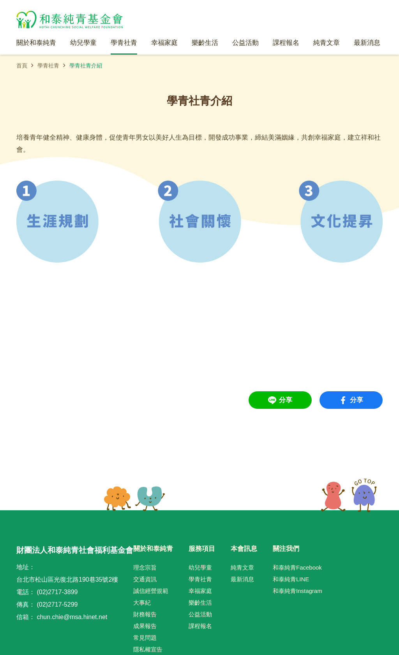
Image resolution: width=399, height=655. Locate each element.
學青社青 (48, 65)
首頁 (21, 65)
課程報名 (200, 626)
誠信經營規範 (150, 591)
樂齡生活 (200, 602)
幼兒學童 (200, 567)
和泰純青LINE (291, 579)
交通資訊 (145, 579)
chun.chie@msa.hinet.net (72, 617)
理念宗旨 (145, 567)
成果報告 (145, 626)
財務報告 (145, 614)
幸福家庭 (200, 591)
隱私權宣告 (147, 649)
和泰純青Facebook (297, 567)
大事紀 (142, 602)
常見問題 (145, 637)
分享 (285, 400)
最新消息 (242, 579)
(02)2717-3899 (57, 592)
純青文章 (242, 567)
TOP (349, 495)
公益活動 (200, 614)
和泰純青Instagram (297, 591)
